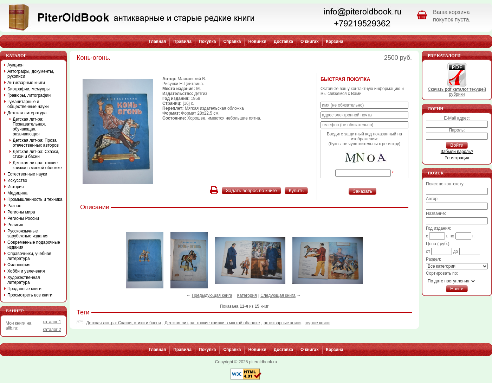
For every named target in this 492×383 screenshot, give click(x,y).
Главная (157, 41)
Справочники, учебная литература (29, 256)
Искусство (17, 180)
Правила (182, 41)
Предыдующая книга (212, 295)
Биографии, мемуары (28, 89)
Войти (456, 145)
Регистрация (457, 157)
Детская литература (26, 112)
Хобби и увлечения (26, 271)
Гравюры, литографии (29, 95)
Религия (15, 224)
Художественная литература (23, 280)
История (15, 186)
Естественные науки (27, 174)
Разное (14, 205)
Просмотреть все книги (29, 295)
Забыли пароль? (457, 151)
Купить (296, 190)
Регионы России (23, 218)
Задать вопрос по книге (251, 190)
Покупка (207, 41)
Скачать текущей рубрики (457, 90)
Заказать (362, 191)
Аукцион (15, 65)
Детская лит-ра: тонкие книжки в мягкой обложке (212, 322)
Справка (232, 41)
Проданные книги (24, 288)
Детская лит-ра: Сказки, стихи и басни (123, 322)
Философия (19, 264)
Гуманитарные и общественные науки (27, 104)
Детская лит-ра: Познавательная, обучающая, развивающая (29, 126)
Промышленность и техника (35, 199)
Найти (457, 288)
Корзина (334, 41)
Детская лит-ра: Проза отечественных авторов (36, 143)
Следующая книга (278, 295)
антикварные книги (282, 322)
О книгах (309, 41)
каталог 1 (52, 321)
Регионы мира (21, 212)
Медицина (17, 193)
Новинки (257, 41)
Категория (247, 295)
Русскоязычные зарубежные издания (27, 233)
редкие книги (317, 322)
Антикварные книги (26, 82)
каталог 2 (52, 329)
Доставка (283, 41)
